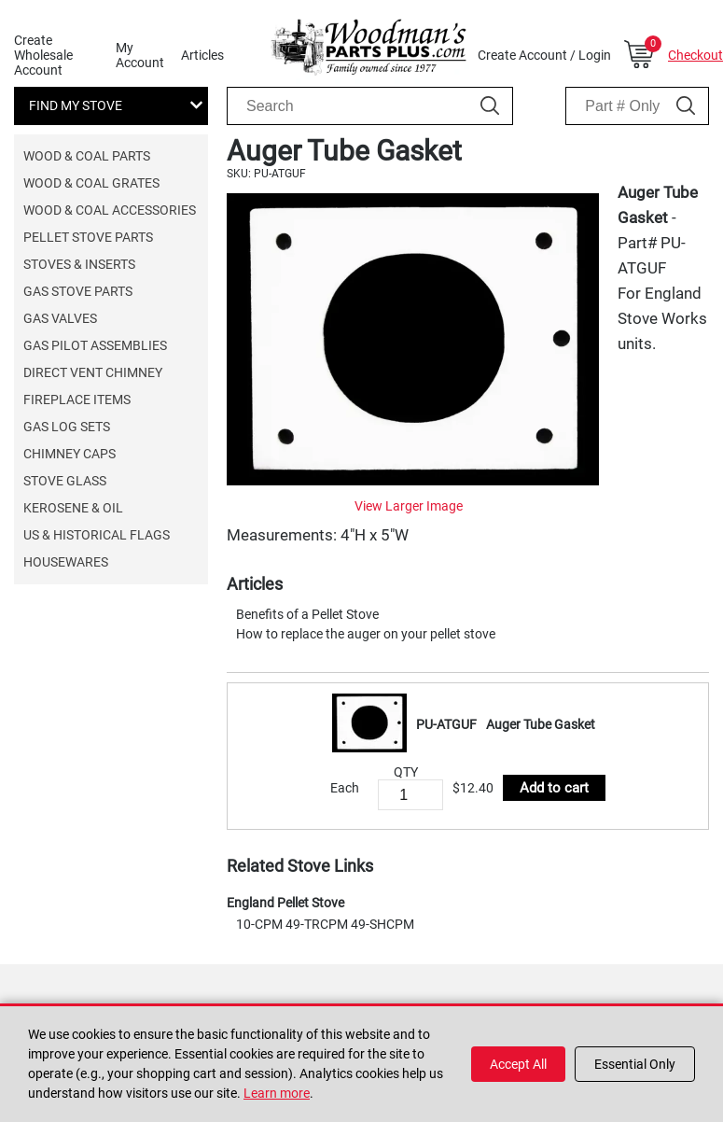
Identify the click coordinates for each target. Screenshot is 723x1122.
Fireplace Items (77, 399)
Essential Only (634, 1064)
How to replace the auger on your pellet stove (365, 633)
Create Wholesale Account (43, 55)
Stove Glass (64, 480)
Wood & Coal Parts (86, 155)
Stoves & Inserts (79, 264)
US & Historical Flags (96, 534)
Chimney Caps (69, 453)
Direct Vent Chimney (92, 372)
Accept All (518, 1064)
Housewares (65, 561)
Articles (202, 55)
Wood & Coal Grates (91, 182)
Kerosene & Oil (73, 507)
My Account (140, 55)
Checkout (695, 55)
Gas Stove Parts (77, 291)
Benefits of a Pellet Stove (307, 614)
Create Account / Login (544, 55)
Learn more (276, 1093)
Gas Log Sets (66, 426)
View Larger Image (409, 505)
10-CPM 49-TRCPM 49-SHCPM (325, 924)
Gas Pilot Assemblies (95, 345)
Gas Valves (60, 318)
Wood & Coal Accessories (109, 210)
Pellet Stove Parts (88, 237)
